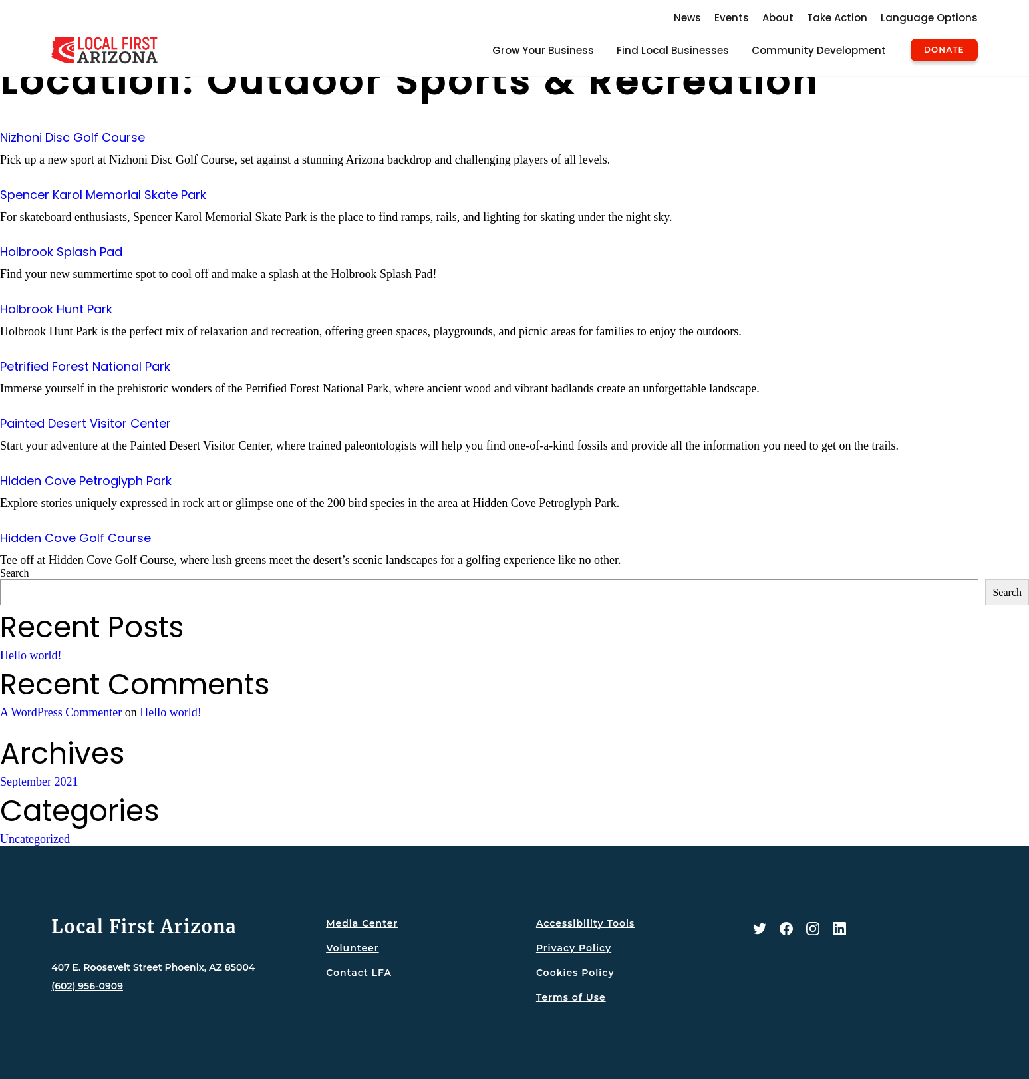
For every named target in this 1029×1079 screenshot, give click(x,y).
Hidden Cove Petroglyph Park (86, 480)
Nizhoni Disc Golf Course (72, 137)
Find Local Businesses (673, 50)
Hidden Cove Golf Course (75, 538)
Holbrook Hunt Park (56, 309)
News (687, 18)
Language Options (929, 18)
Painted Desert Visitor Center (85, 423)
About (778, 18)
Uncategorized (35, 839)
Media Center (362, 923)
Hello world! (30, 655)
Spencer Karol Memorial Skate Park (103, 194)
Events (731, 18)
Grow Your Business (543, 50)
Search (14, 573)
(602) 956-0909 (87, 986)
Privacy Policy (573, 948)
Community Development (819, 50)
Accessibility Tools (585, 923)
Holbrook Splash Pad (61, 251)
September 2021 (39, 781)
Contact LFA (359, 973)
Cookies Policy (575, 973)
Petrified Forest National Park (85, 366)
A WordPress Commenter (61, 712)
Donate (944, 50)
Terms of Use (571, 997)
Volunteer (352, 948)
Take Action (837, 18)
